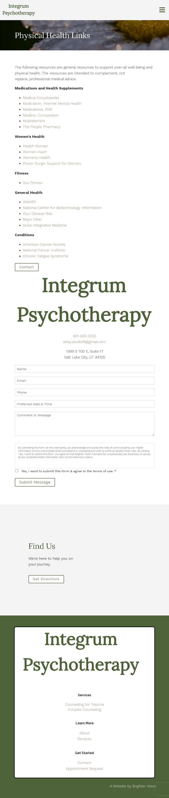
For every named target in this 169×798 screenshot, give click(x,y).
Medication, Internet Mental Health (52, 103)
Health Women (35, 146)
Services (85, 739)
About (84, 733)
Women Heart (35, 152)
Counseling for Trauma (84, 704)
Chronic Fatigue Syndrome (45, 256)
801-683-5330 (84, 336)
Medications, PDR (37, 109)
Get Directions (46, 579)
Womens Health (36, 157)
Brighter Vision (144, 786)
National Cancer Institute (44, 250)
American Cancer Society (44, 244)
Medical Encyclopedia (41, 97)
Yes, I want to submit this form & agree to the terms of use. (68, 471)
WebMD (29, 202)
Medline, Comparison (40, 115)
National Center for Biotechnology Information (62, 207)
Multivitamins (34, 121)
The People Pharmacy (41, 127)
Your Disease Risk (37, 213)
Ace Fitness (32, 183)
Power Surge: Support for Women (52, 163)
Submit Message (35, 482)
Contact (26, 267)
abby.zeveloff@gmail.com (84, 342)
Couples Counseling (84, 709)
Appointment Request (84, 768)
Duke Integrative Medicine (45, 225)
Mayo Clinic (32, 219)
